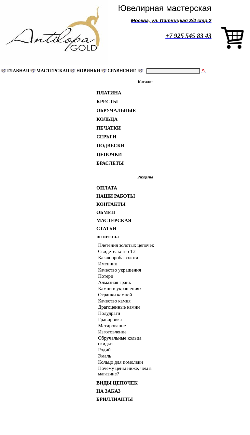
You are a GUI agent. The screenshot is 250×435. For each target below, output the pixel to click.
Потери (105, 276)
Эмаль (104, 355)
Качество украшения (119, 270)
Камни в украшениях (120, 288)
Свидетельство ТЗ (116, 251)
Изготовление (112, 331)
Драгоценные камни (119, 307)
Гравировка (110, 319)
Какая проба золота (118, 257)
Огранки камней (115, 294)
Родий (104, 349)
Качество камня (114, 300)
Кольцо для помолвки (120, 362)
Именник (107, 263)
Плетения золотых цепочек (126, 245)
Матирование (112, 325)
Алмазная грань (114, 282)
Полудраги (109, 313)
